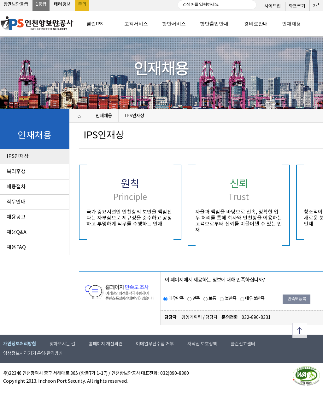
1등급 (41, 4)
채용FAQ (16, 247)
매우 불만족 (254, 298)
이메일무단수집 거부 (155, 344)
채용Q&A (16, 232)
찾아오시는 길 (62, 344)
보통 (212, 298)
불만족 (230, 298)
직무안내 (16, 202)
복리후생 (16, 171)
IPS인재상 (18, 156)
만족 (196, 298)
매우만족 (176, 298)
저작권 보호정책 (202, 344)
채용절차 (16, 187)
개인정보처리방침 (19, 344)
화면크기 (297, 6)
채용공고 (16, 217)
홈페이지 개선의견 (105, 344)
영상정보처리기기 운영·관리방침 (33, 353)
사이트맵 (272, 6)
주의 (82, 4)
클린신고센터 (243, 344)
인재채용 (104, 115)
